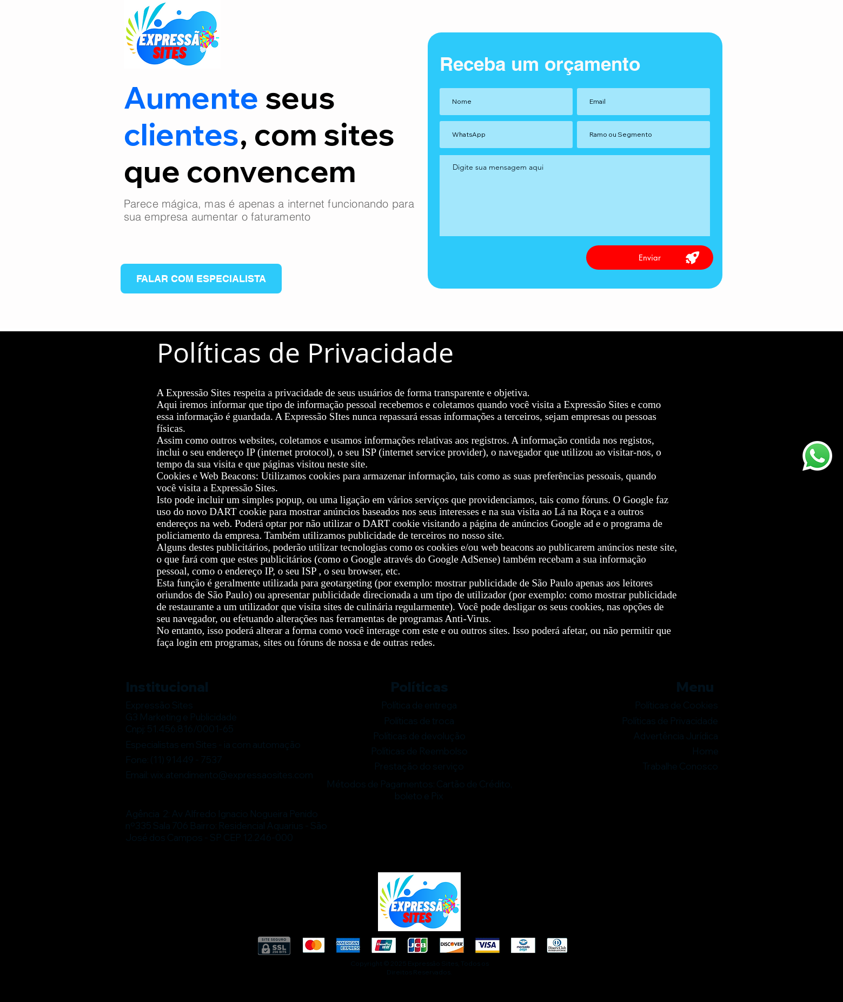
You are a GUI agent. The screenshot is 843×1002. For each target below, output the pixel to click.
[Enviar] (649, 257)
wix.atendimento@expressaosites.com (231, 774)
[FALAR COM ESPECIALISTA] (201, 278)
